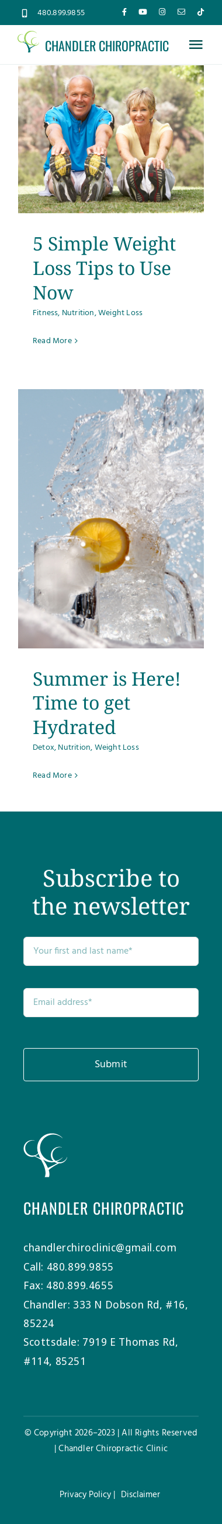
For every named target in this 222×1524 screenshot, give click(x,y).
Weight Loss (120, 313)
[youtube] (142, 12)
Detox (43, 747)
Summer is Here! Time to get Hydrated (107, 702)
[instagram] (162, 12)
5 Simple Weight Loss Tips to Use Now (104, 267)
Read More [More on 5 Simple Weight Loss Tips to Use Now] (52, 341)
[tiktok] (200, 12)
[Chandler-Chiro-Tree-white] (45, 1138)
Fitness (45, 313)
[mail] (181, 12)
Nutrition (78, 313)
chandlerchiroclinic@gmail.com (99, 1247)
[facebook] (124, 12)
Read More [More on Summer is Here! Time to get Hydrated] (52, 775)
